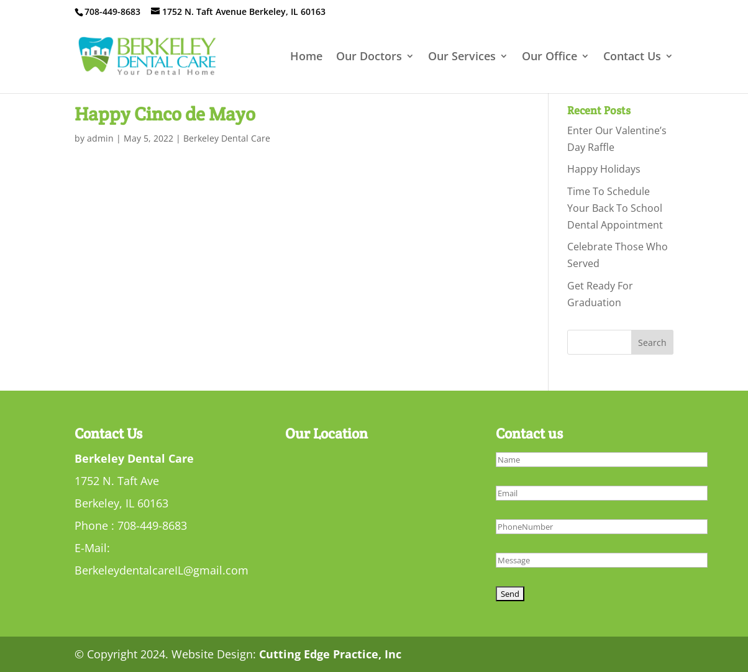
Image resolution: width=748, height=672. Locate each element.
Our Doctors (369, 57)
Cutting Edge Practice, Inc (330, 654)
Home (306, 57)
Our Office (549, 57)
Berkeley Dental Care (226, 138)
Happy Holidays (604, 169)
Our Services (462, 57)
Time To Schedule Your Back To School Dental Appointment (615, 208)
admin (100, 138)
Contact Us (632, 57)
